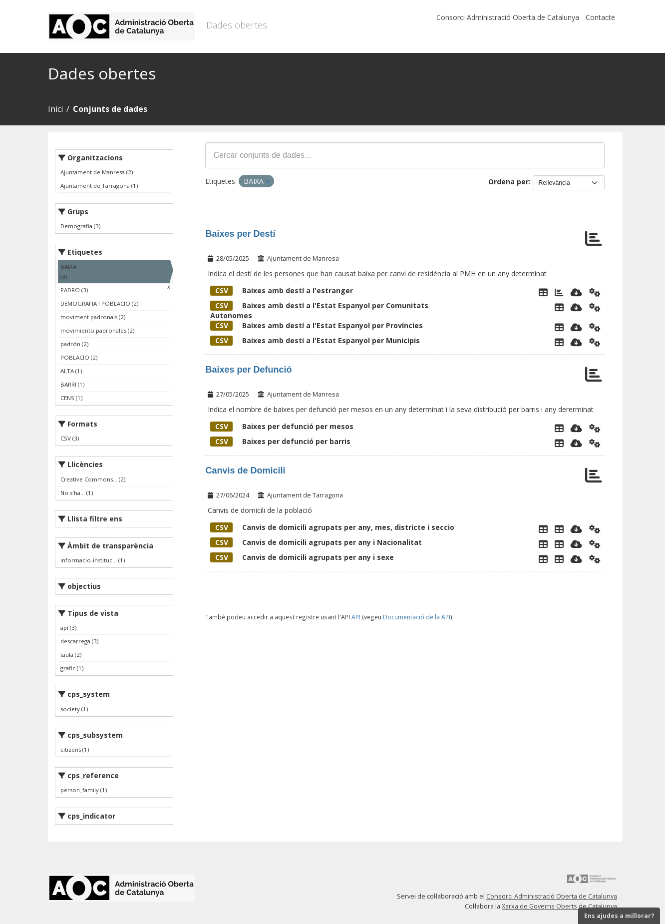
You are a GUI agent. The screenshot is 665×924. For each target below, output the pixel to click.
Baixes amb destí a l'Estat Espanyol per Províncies (316, 325)
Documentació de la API (416, 617)
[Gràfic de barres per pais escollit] (559, 292)
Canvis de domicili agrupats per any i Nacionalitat (316, 542)
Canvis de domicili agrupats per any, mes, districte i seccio (332, 527)
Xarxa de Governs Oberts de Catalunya (559, 906)
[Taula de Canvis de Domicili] (559, 528)
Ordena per (508, 181)
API (355, 617)
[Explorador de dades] (543, 292)
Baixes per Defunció (248, 370)
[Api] (595, 292)
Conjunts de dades (110, 108)
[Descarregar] (576, 292)
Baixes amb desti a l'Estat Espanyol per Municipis (315, 340)
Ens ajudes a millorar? (619, 916)
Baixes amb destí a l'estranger (281, 290)
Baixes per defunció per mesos (281, 426)
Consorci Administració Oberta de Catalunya (507, 17)
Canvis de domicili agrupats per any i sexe (302, 557)
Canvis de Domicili (245, 470)
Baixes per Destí (240, 234)
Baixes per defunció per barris (280, 441)
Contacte (600, 17)
